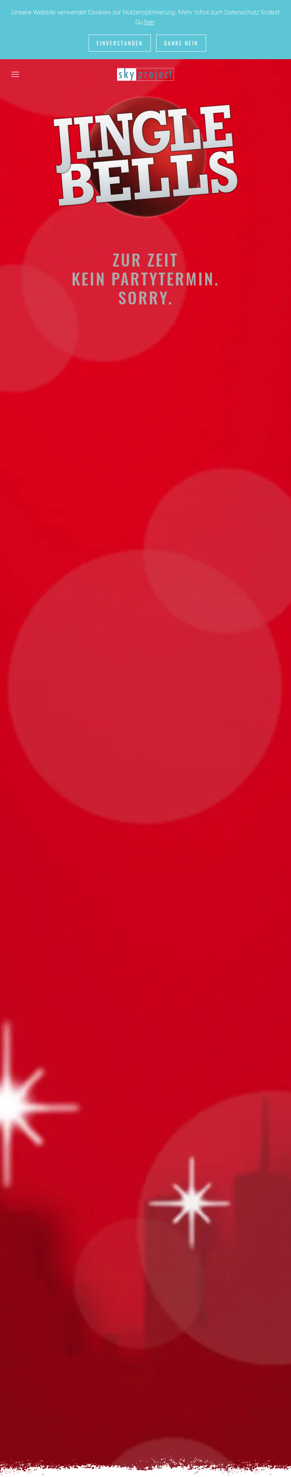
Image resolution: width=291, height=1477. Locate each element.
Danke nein (181, 43)
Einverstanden (120, 43)
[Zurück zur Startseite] (145, 74)
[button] (15, 74)
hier (149, 22)
